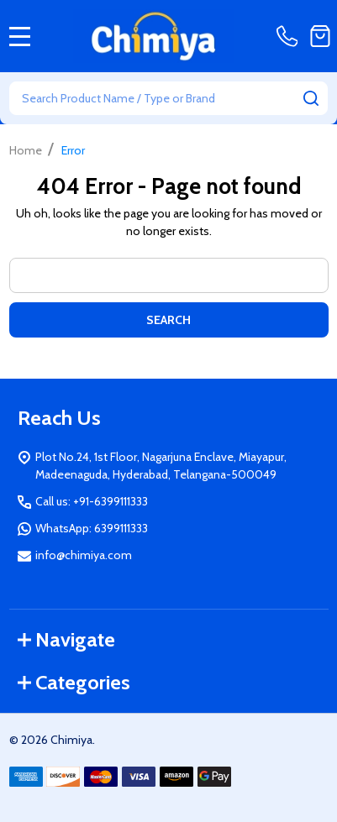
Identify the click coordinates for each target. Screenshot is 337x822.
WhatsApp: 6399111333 (91, 528)
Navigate (66, 639)
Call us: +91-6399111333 (91, 501)
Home (25, 150)
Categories (74, 682)
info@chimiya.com (83, 555)
